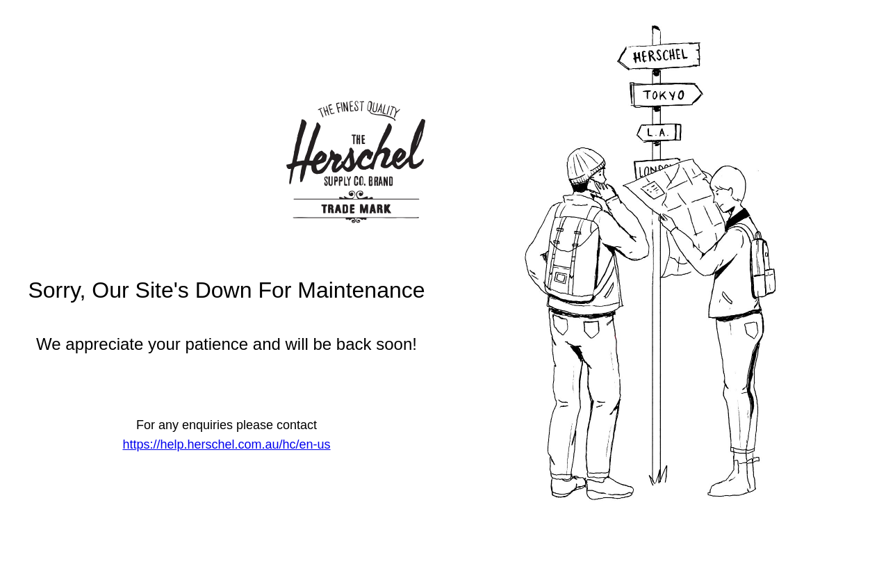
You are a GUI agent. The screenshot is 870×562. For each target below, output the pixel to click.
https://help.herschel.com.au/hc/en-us (226, 444)
